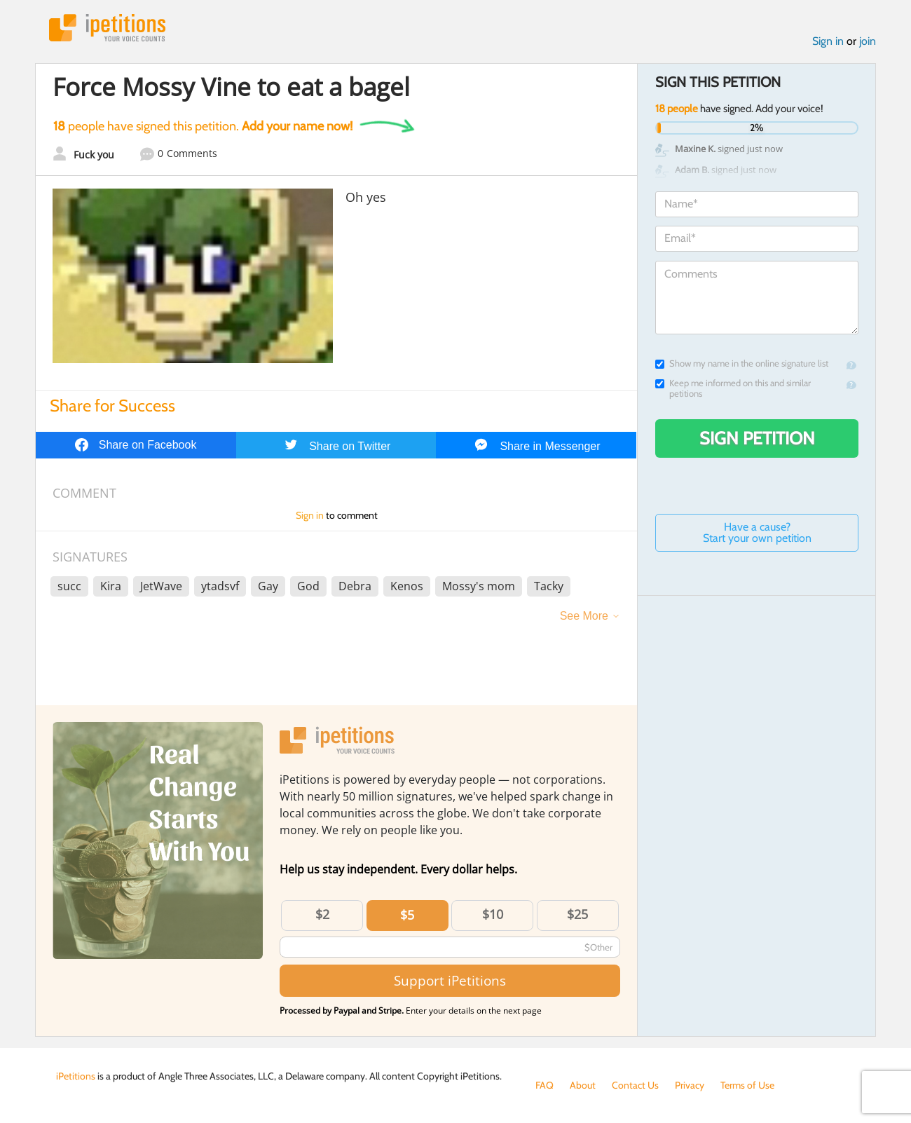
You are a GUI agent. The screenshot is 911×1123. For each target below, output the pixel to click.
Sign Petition (757, 438)
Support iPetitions (450, 980)
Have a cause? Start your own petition (757, 532)
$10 (492, 914)
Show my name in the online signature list (741, 363)
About (583, 1085)
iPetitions (107, 27)
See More (584, 616)
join (867, 41)
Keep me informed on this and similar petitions (733, 388)
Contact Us (635, 1085)
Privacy (689, 1085)
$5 (407, 914)
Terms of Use (747, 1085)
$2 (322, 914)
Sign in (828, 41)
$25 (577, 914)
